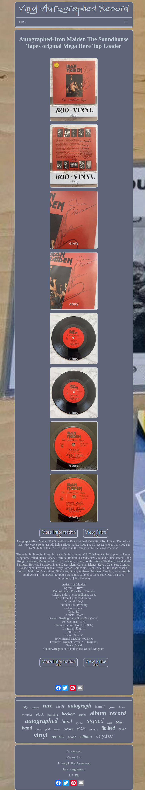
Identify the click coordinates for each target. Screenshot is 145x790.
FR (77, 775)
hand (66, 721)
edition (86, 736)
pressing (52, 714)
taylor (105, 736)
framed (100, 707)
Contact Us (74, 757)
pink (48, 729)
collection (93, 730)
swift (60, 706)
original (79, 723)
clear (109, 723)
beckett (68, 713)
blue (119, 722)
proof (72, 737)
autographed (41, 720)
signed (95, 720)
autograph (79, 706)
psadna (57, 730)
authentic (35, 708)
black (40, 714)
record (118, 713)
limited (108, 728)
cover (122, 729)
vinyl (41, 735)
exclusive (27, 714)
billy (25, 707)
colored (68, 729)
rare (47, 705)
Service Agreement (73, 769)
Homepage (73, 751)
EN (71, 775)
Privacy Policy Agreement (74, 763)
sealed (82, 714)
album (98, 713)
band (27, 728)
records (57, 736)
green (112, 707)
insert (39, 729)
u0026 (81, 729)
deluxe (122, 707)
